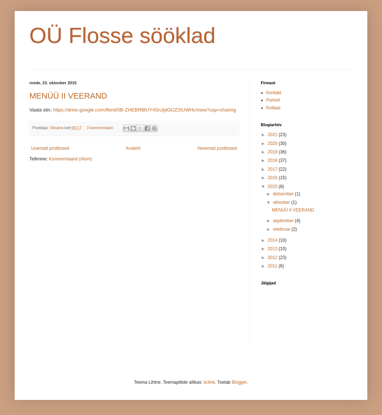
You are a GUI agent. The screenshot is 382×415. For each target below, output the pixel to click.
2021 (273, 134)
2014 (273, 240)
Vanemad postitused (217, 148)
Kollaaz (273, 107)
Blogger (239, 382)
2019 (273, 152)
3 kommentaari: (101, 127)
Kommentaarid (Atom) (70, 159)
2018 (273, 160)
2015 (273, 186)
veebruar (282, 229)
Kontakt (273, 92)
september (284, 220)
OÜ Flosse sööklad (122, 35)
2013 (273, 248)
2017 (273, 169)
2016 (273, 177)
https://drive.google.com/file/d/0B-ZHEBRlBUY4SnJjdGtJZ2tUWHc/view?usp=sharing (144, 110)
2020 (273, 143)
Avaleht (133, 148)
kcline (209, 382)
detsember (284, 193)
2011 (273, 266)
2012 (273, 257)
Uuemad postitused (50, 148)
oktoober (282, 202)
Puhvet (273, 100)
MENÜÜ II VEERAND (68, 95)
